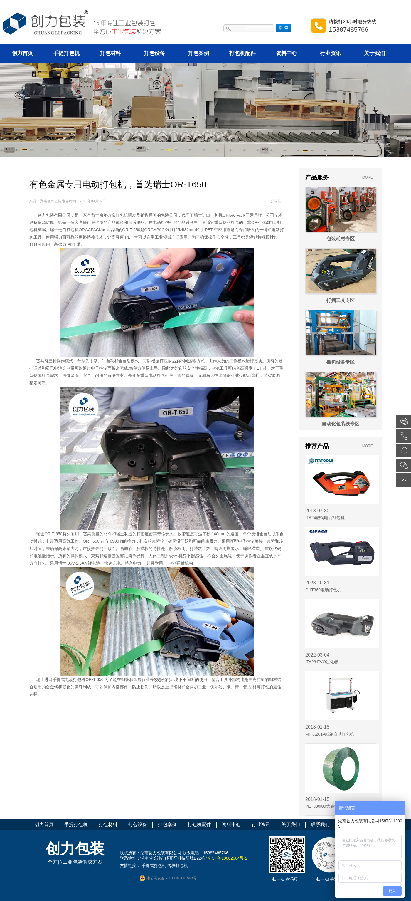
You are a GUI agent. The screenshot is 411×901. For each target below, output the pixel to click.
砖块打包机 (177, 865)
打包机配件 (242, 53)
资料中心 (286, 53)
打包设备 (154, 53)
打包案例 (198, 53)
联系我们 (320, 824)
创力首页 (22, 53)
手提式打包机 (154, 865)
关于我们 (374, 53)
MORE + (369, 177)
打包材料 (110, 53)
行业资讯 (330, 53)
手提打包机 (66, 53)
